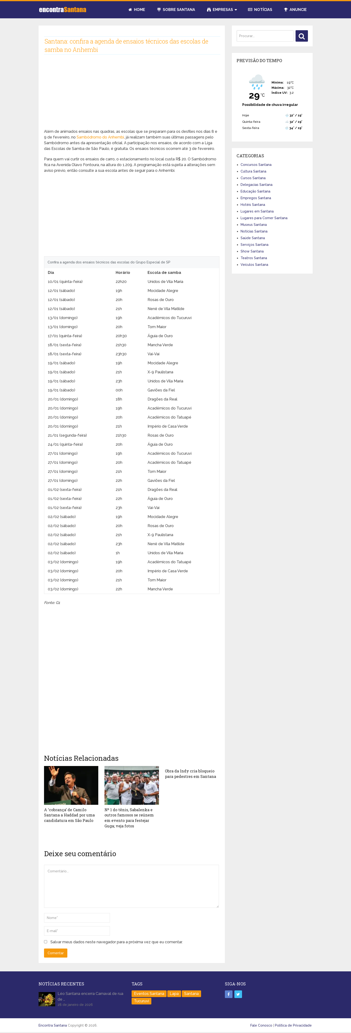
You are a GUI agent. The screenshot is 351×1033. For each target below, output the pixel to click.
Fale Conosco (261, 1025)
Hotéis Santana (253, 205)
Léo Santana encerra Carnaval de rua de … (90, 996)
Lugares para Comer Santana (264, 218)
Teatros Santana (254, 258)
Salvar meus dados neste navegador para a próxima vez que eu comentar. (116, 941)
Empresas (220, 9)
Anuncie (295, 9)
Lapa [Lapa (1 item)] (174, 993)
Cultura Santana (253, 171)
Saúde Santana (253, 238)
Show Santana (252, 251)
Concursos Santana (256, 165)
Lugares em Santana (257, 211)
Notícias (260, 9)
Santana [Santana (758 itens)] (191, 993)
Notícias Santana (254, 231)
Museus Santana (254, 225)
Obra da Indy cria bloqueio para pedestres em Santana (190, 773)
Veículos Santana (254, 265)
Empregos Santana (256, 198)
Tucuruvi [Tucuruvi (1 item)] (141, 1000)
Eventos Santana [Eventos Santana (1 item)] (149, 993)
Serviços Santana (254, 245)
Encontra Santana (53, 1025)
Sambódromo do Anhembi (100, 137)
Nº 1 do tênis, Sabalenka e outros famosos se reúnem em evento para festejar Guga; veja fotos (129, 817)
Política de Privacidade (293, 1025)
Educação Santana (255, 191)
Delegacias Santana (256, 185)
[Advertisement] (131, 95)
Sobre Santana (176, 9)
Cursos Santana (253, 178)
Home (137, 9)
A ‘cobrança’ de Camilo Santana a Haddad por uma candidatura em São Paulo (69, 815)
